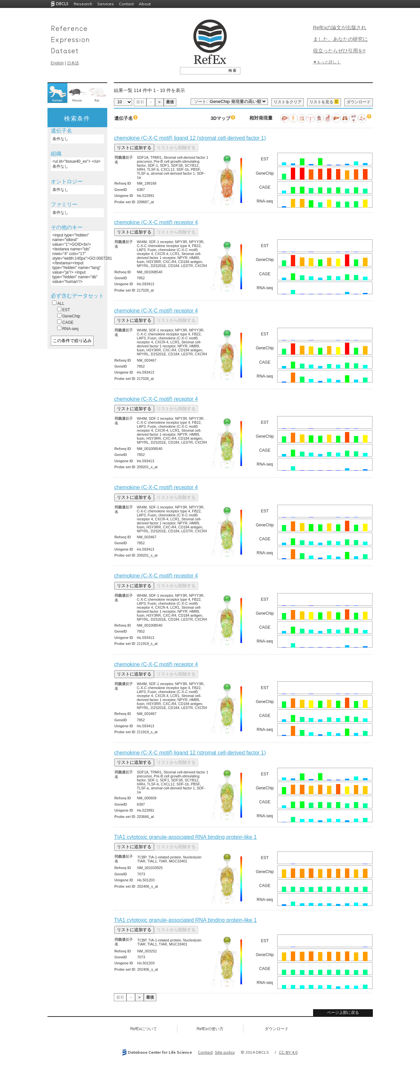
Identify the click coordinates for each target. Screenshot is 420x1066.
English (57, 63)
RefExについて (143, 1028)
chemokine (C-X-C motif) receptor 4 (156, 222)
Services (105, 3)
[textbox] (202, 70)
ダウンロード (359, 102)
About (145, 3)
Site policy (225, 1052)
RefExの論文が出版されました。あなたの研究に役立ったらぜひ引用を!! (340, 39)
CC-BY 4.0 (288, 1052)
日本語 (73, 63)
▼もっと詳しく (327, 62)
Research (83, 3)
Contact (126, 3)
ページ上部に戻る (343, 1012)
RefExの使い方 (210, 1028)
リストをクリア (287, 102)
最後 (170, 102)
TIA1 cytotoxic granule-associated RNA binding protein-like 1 (185, 837)
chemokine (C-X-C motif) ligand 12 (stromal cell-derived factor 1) (190, 138)
